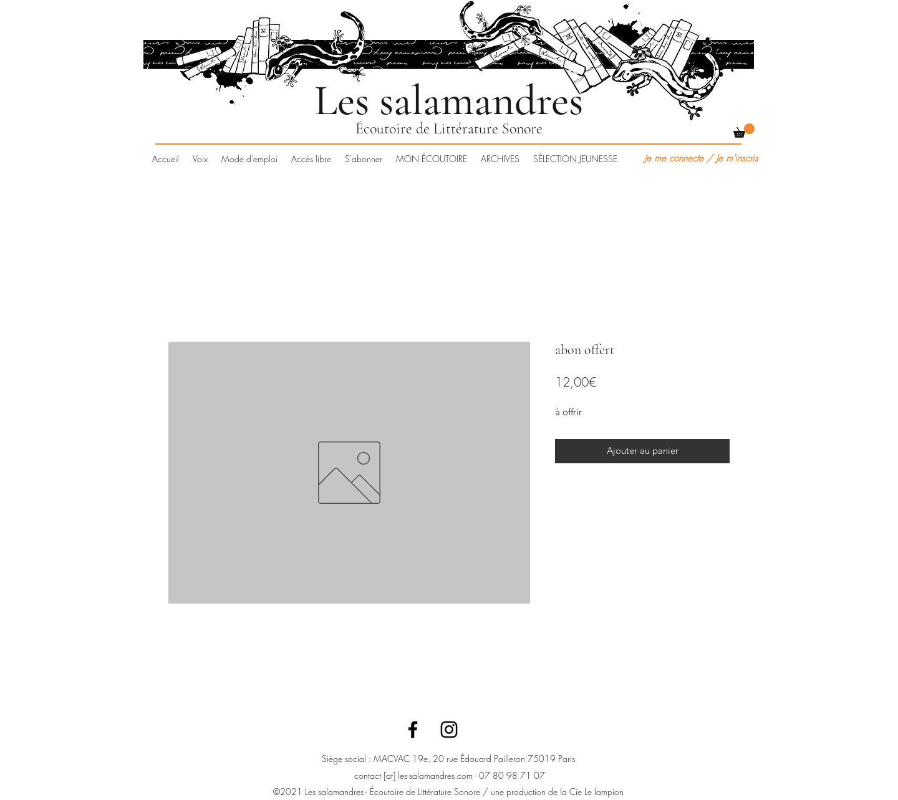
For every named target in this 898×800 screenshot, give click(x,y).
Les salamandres (448, 100)
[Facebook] (413, 729)
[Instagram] (449, 729)
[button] (744, 130)
